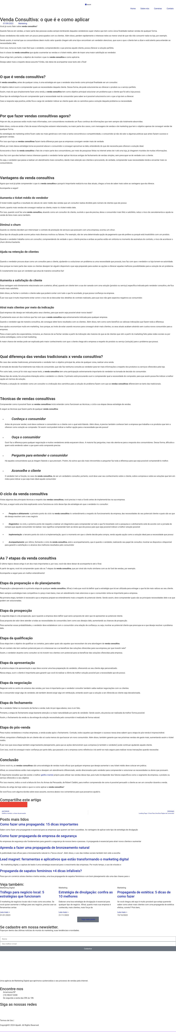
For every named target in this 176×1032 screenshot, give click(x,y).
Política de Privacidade (24, 1020)
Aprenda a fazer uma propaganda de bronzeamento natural (44, 848)
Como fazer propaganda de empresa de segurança (38, 836)
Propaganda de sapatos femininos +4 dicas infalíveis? (41, 871)
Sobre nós (145, 8)
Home (133, 8)
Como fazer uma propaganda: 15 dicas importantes (39, 824)
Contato (170, 8)
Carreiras (158, 8)
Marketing (22, 23)
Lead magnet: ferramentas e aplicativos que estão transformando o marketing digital (64, 859)
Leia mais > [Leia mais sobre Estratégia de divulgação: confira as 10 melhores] (64, 912)
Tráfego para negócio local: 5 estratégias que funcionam (22, 894)
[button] (2, 804)
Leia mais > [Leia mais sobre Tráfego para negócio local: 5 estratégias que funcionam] (5, 912)
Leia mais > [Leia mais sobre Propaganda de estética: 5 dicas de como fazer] (122, 912)
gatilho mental (47, 775)
